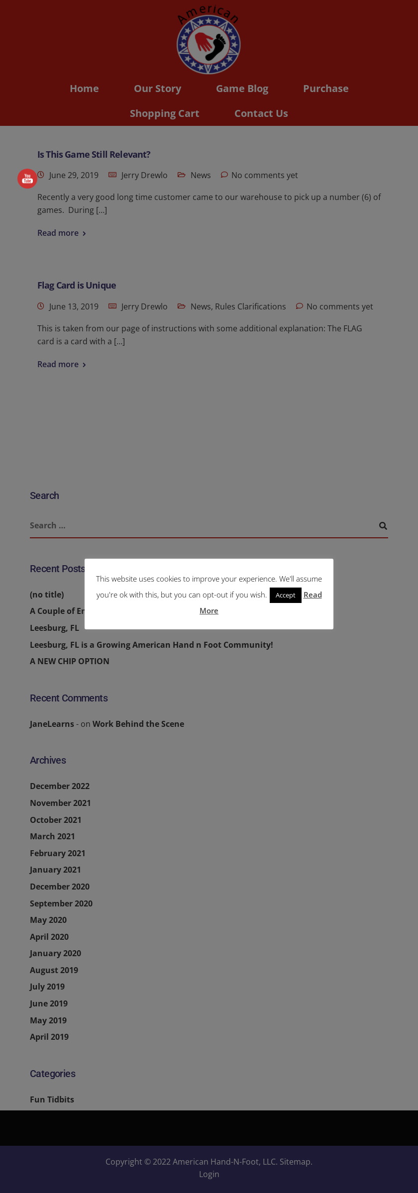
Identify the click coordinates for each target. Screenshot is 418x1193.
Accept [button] (286, 595)
